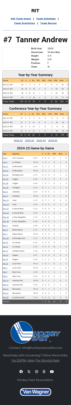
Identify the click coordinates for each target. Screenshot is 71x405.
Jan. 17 (5, 251)
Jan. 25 (5, 259)
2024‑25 (52, 140)
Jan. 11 (5, 247)
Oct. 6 (5, 162)
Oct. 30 (5, 188)
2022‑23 (29, 140)
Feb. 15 (5, 285)
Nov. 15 (6, 200)
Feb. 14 (5, 280)
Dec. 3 (5, 226)
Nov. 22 (6, 209)
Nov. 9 (5, 196)
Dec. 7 (5, 234)
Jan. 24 (5, 255)
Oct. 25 (5, 179)
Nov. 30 (6, 221)
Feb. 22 (5, 293)
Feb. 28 (5, 297)
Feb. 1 (5, 268)
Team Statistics (24, 23)
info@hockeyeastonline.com (42, 348)
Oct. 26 (5, 183)
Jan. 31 (5, 264)
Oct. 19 (5, 175)
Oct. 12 (5, 171)
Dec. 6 (5, 230)
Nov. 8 (5, 192)
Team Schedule (46, 19)
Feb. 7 (5, 272)
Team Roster (48, 23)
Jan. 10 (5, 242)
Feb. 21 (5, 289)
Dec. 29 (5, 238)
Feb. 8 (5, 276)
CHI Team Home (21, 19)
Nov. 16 (6, 204)
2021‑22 (18, 140)
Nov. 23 (6, 213)
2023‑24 (41, 140)
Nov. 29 (6, 217)
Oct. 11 (5, 166)
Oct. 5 (5, 158)
